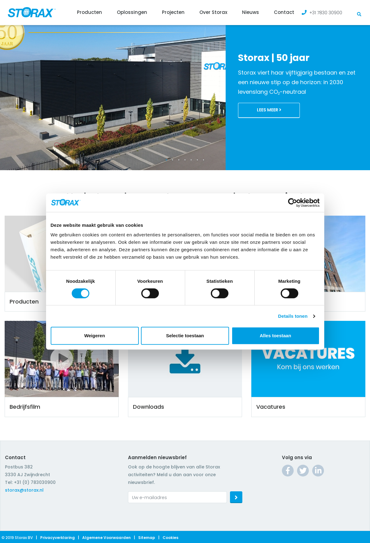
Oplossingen (132, 12)
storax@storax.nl (24, 490)
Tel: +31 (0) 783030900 (30, 482)
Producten (89, 12)
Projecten (173, 12)
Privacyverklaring (57, 537)
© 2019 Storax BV (17, 537)
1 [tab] (167, 160)
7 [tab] (204, 160)
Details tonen (293, 316)
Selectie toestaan (185, 335)
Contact (284, 12)
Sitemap (146, 537)
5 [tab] (191, 160)
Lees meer (269, 110)
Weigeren (94, 335)
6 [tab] (197, 160)
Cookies (170, 537)
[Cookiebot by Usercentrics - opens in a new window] (293, 202)
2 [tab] (173, 160)
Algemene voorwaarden (106, 537)
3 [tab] (179, 160)
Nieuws (250, 12)
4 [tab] (185, 160)
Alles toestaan (275, 335)
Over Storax (213, 12)
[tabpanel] (185, 85)
